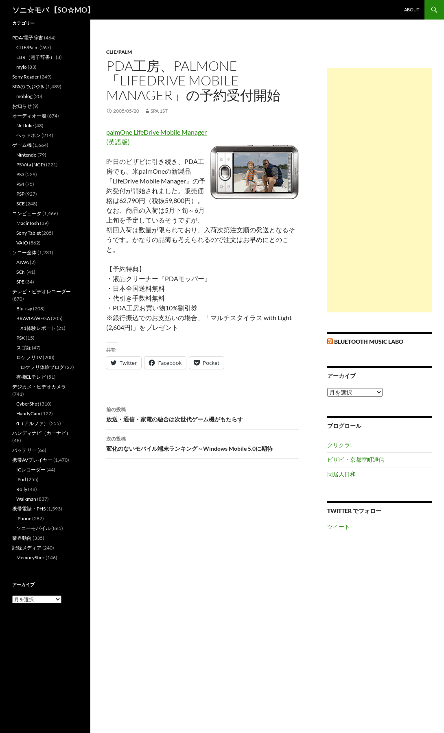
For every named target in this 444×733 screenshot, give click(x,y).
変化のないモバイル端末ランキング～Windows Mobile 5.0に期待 (202, 443)
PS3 (20, 174)
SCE (20, 204)
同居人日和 (341, 474)
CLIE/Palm (119, 52)
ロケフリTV (29, 357)
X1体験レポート (38, 328)
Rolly (21, 489)
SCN (21, 272)
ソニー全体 (24, 252)
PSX (20, 338)
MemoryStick (30, 557)
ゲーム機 (22, 145)
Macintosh (27, 223)
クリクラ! (339, 444)
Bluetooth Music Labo (368, 341)
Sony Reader (25, 77)
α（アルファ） (32, 423)
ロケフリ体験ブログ (42, 367)
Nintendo (26, 155)
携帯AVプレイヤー (32, 460)
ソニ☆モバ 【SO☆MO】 (53, 9)
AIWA (22, 262)
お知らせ (22, 106)
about (411, 9)
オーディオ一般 (29, 116)
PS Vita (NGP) (30, 164)
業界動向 (22, 538)
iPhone (23, 518)
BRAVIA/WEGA (33, 318)
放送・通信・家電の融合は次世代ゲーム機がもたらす (202, 414)
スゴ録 (23, 348)
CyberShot (27, 404)
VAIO (22, 243)
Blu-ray (24, 308)
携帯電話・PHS (29, 509)
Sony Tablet (28, 233)
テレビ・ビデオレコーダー (41, 291)
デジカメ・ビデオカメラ (39, 387)
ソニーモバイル (33, 528)
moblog (24, 96)
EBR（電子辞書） (35, 57)
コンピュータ (27, 213)
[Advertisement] (379, 190)
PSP (20, 194)
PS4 (20, 184)
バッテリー (24, 450)
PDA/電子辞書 (27, 38)
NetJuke (25, 125)
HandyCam (28, 413)
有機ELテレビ (31, 377)
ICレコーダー (31, 470)
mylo (21, 67)
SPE (20, 282)
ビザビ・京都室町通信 (355, 459)
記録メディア (27, 548)
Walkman (26, 499)
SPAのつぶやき (28, 86)
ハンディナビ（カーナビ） (41, 433)
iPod (21, 479)
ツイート (338, 526)
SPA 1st (159, 111)
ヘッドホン (28, 135)
